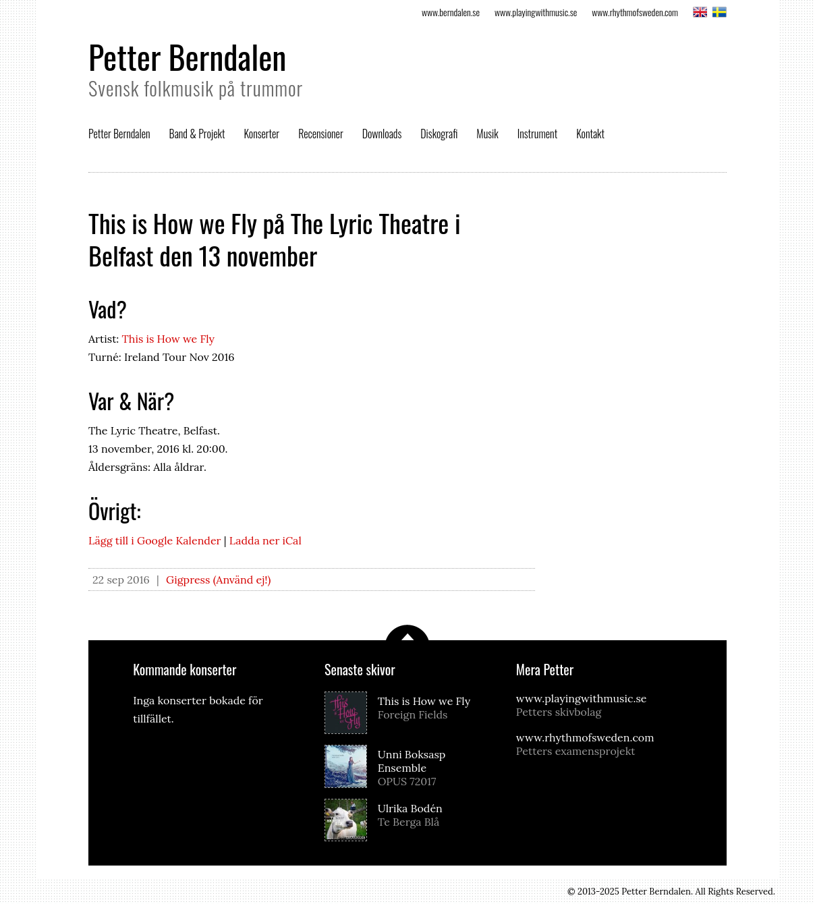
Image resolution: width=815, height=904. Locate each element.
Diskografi (438, 133)
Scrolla (407, 632)
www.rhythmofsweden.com (635, 12)
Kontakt (590, 133)
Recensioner (320, 133)
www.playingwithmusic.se (536, 12)
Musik (487, 133)
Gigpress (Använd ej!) (218, 579)
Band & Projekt (197, 133)
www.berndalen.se (451, 12)
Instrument (537, 133)
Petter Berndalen (187, 56)
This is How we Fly (168, 338)
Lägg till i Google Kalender (154, 540)
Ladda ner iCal (265, 540)
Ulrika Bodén (434, 814)
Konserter (261, 133)
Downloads (382, 133)
